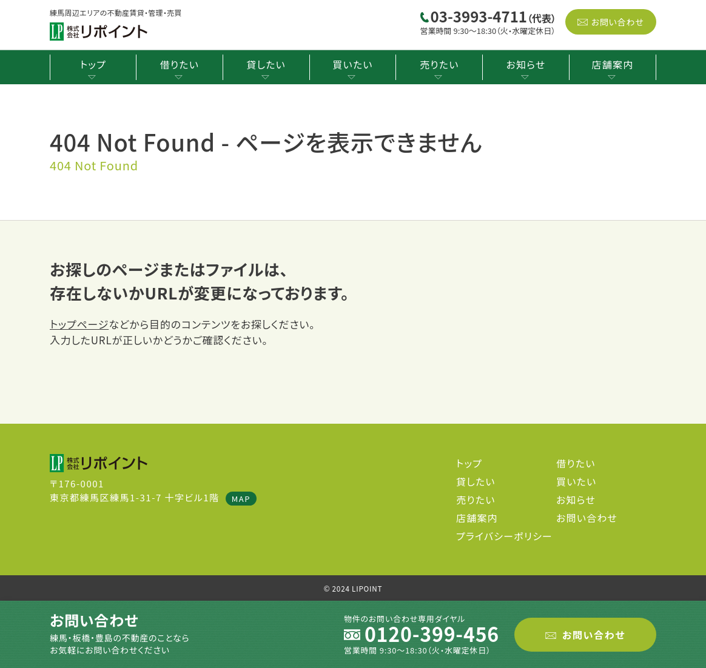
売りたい (439, 64)
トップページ (79, 324)
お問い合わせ (617, 22)
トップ (93, 64)
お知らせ (526, 64)
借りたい (179, 64)
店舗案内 (613, 64)
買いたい (352, 64)
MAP (241, 498)
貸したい (266, 64)
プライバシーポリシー (504, 536)
